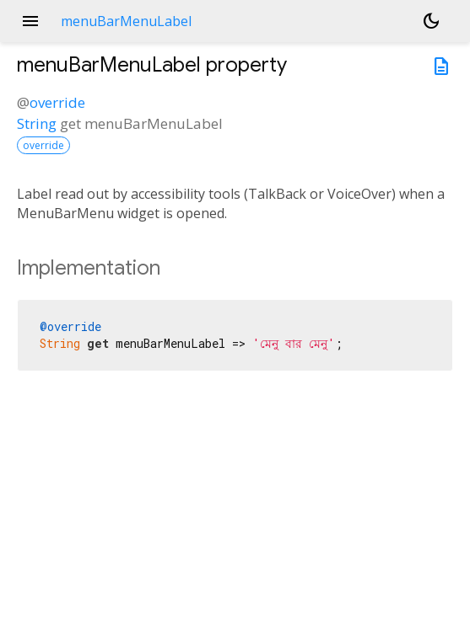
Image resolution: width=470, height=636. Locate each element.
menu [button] (30, 21)
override (57, 102)
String (37, 123)
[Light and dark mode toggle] (431, 21)
